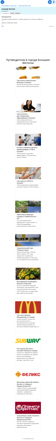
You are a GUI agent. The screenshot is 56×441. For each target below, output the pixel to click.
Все (3, 26)
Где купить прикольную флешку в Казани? (26, 81)
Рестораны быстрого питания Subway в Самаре (27, 350)
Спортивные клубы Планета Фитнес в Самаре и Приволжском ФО (28, 418)
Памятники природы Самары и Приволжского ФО (26, 216)
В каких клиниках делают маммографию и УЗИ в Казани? (27, 149)
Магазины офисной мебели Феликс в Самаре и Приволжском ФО (28, 384)
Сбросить (51, 26)
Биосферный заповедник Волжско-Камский (27, 283)
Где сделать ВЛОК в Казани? (25, 182)
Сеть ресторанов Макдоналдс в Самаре (26, 316)
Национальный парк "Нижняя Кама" (25, 249)
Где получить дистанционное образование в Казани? (26, 116)
